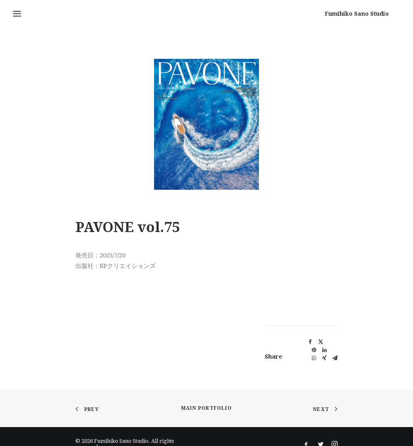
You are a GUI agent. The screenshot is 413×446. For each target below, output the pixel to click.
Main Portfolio (206, 404)
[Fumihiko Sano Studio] (368, 14)
